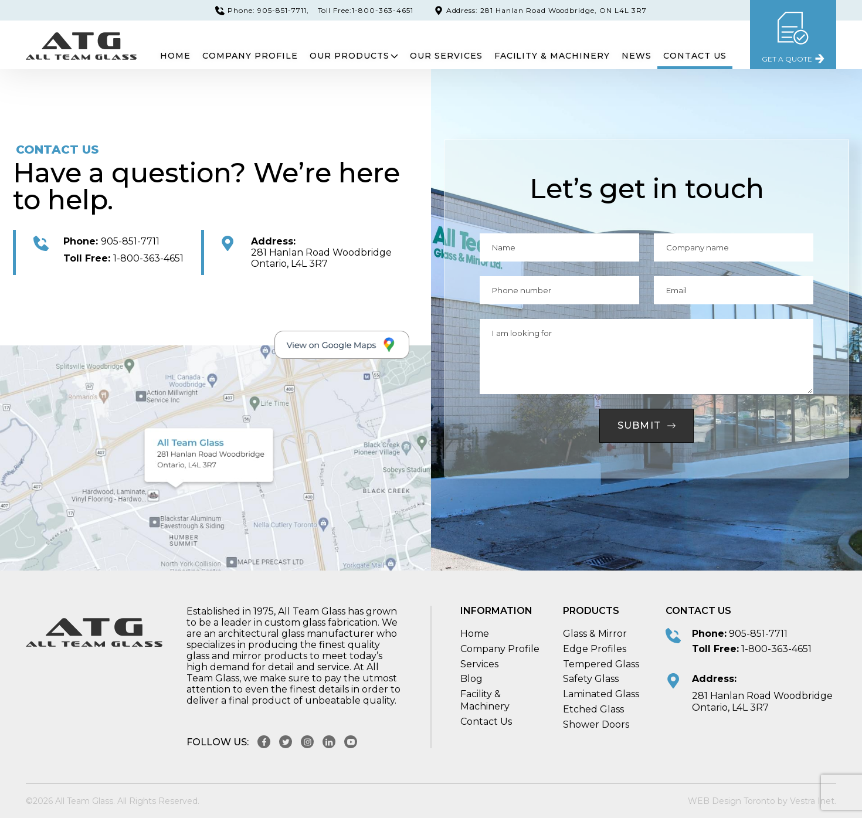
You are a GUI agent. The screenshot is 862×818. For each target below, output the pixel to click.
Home (175, 55)
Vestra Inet (812, 801)
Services (479, 664)
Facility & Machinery (552, 55)
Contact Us (695, 55)
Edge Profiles (594, 648)
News (636, 55)
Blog (471, 678)
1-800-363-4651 (123, 258)
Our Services (446, 55)
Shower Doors (596, 724)
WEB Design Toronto (731, 801)
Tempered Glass (601, 664)
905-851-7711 (111, 241)
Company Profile (250, 55)
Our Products (354, 55)
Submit (646, 425)
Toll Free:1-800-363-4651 (365, 10)
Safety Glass (591, 678)
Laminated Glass (601, 694)
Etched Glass (593, 709)
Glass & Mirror (595, 633)
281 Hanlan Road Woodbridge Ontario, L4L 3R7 (321, 258)
